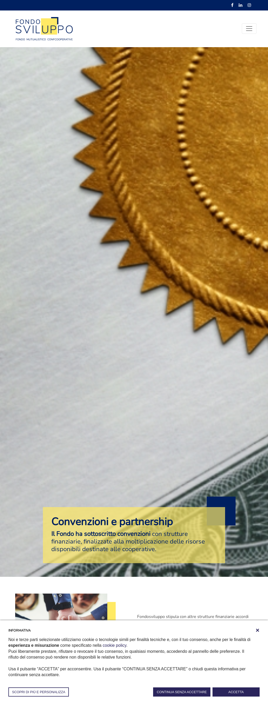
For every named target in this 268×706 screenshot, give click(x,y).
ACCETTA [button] (236, 692)
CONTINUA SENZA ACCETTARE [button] (182, 692)
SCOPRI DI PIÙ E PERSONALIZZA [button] (38, 692)
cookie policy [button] (114, 645)
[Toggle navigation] (249, 28)
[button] (257, 630)
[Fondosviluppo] (44, 28)
